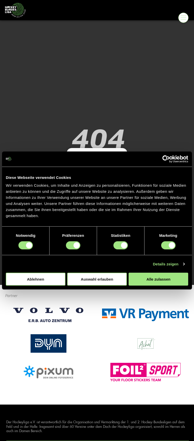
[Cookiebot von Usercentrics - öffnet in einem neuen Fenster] (166, 159)
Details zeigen (165, 264)
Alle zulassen (159, 279)
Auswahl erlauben (97, 279)
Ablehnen (35, 279)
